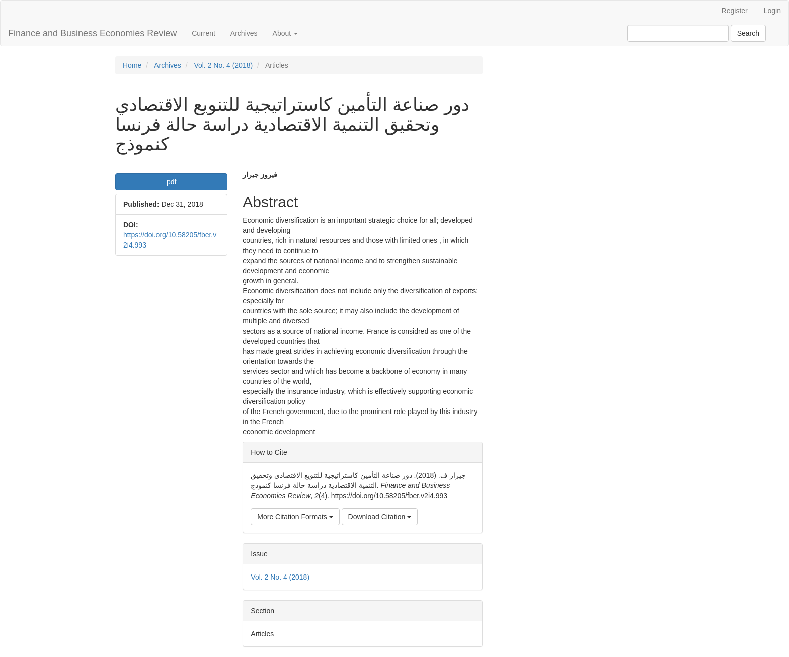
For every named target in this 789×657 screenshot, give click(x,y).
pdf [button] (171, 182)
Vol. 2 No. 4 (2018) (223, 65)
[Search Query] (678, 33)
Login (772, 11)
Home (132, 65)
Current (203, 33)
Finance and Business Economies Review (92, 33)
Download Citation (380, 517)
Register (735, 11)
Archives (244, 33)
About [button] (285, 33)
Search (748, 33)
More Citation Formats (295, 517)
